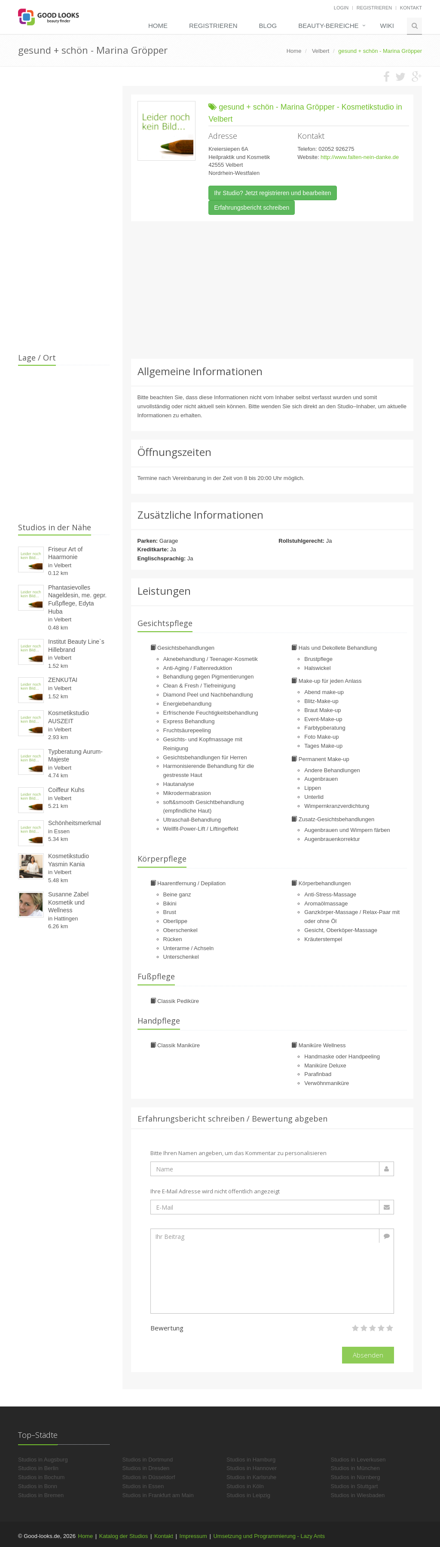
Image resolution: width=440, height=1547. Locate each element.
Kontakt (411, 7)
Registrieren (374, 7)
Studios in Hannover (251, 1468)
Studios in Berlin (38, 1468)
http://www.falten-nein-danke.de (360, 157)
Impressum (193, 1536)
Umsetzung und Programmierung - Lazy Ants (268, 1536)
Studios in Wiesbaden (358, 1495)
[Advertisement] (272, 290)
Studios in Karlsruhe (251, 1477)
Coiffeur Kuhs (66, 789)
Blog (268, 25)
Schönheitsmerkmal (74, 822)
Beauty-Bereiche (328, 25)
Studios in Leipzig (248, 1495)
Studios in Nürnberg (355, 1477)
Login (341, 7)
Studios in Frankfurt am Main (158, 1495)
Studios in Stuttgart (354, 1486)
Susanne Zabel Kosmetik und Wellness (68, 902)
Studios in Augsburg (43, 1459)
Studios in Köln (245, 1486)
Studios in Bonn (37, 1486)
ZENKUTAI (62, 679)
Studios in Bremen (41, 1495)
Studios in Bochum (41, 1477)
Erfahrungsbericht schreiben (251, 207)
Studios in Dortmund (147, 1459)
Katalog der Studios (123, 1536)
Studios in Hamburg (250, 1459)
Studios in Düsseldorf (148, 1477)
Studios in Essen (143, 1486)
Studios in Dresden (146, 1468)
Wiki (387, 25)
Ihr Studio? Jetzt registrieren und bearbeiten (272, 193)
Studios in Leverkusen (358, 1459)
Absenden (368, 1355)
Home (158, 25)
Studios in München (355, 1468)
